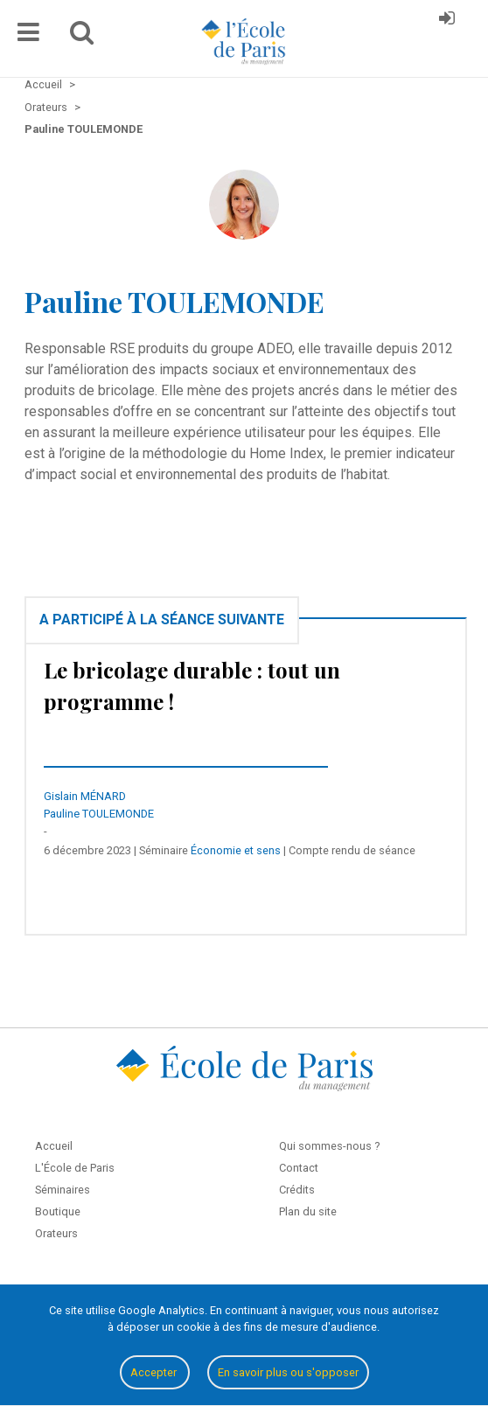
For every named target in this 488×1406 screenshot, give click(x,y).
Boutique (57, 1211)
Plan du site (308, 1211)
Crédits (297, 1189)
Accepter (154, 1372)
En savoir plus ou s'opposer (288, 1372)
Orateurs (56, 1233)
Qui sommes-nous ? (329, 1145)
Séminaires (62, 1189)
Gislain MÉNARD (85, 796)
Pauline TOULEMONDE (99, 813)
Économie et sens (236, 850)
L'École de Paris (75, 1167)
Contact (298, 1167)
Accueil (54, 1145)
